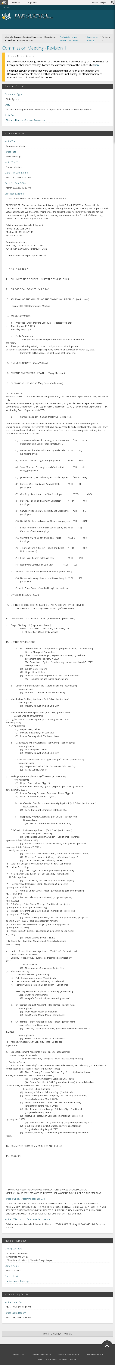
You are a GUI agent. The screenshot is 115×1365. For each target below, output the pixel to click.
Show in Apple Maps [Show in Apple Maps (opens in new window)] (17, 1260)
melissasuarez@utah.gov (18, 1280)
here (97, 65)
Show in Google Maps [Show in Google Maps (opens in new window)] (41, 1260)
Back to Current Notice (57, 1333)
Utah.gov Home (18, 1354)
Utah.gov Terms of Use (41, 1354)
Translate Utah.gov (94, 1354)
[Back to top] (107, 1346)
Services (16, 2)
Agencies (32, 2)
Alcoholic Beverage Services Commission (69, 39)
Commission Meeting (92, 39)
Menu (107, 16)
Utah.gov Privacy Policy (69, 1354)
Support (6, 7)
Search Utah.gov (99, 3)
